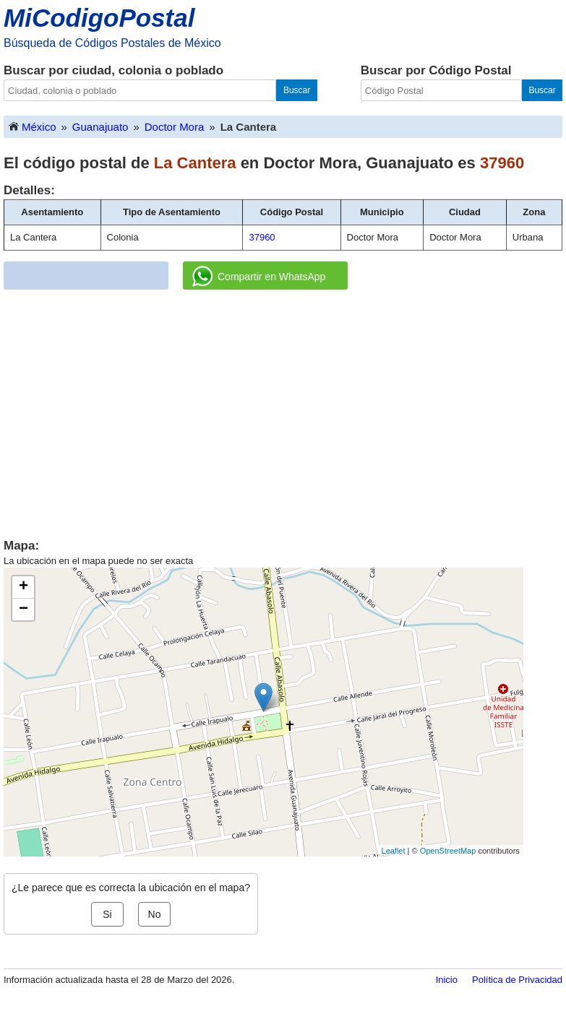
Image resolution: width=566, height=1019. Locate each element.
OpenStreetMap (448, 850)
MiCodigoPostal (99, 18)
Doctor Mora (175, 127)
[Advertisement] (283, 409)
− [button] (23, 609)
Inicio (447, 979)
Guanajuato (100, 127)
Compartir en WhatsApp (258, 276)
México (31, 126)
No (154, 914)
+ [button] (23, 587)
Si (107, 914)
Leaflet (394, 850)
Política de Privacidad (517, 979)
